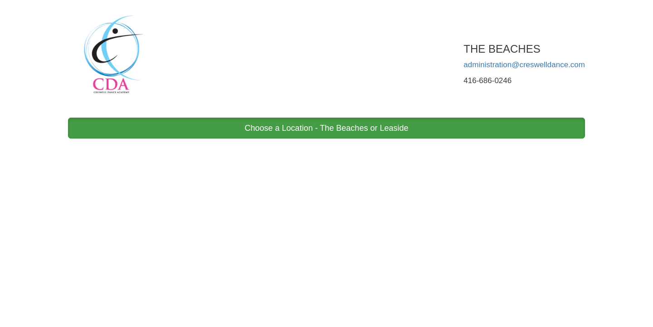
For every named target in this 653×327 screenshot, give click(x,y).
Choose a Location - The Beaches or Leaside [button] (327, 128)
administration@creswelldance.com (524, 64)
